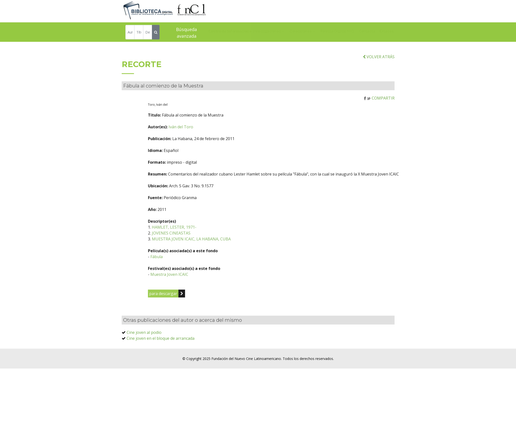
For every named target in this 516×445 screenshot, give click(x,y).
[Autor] (129, 33)
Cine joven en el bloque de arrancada (160, 349)
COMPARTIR (379, 108)
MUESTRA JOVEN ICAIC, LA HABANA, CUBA (215, 249)
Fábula (181, 267)
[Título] (138, 33)
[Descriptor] (147, 33)
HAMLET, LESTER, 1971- (198, 237)
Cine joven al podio (144, 343)
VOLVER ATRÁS (379, 67)
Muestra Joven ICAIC (194, 285)
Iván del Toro (205, 137)
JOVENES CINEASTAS (195, 243)
